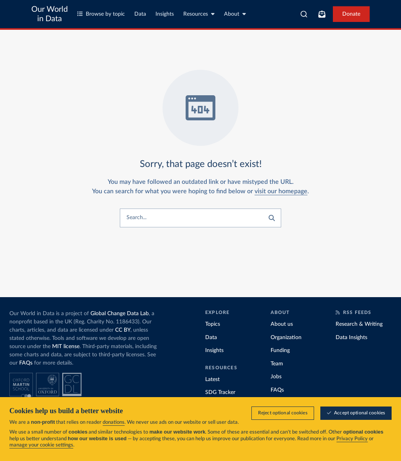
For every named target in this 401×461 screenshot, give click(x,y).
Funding (280, 350)
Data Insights (351, 337)
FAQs (26, 363)
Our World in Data (49, 14)
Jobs (276, 376)
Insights (164, 14)
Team (277, 364)
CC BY (122, 330)
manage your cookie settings (41, 445)
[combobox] (304, 14)
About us (282, 324)
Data (140, 14)
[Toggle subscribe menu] (322, 14)
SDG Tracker (220, 392)
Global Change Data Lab (119, 313)
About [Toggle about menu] (235, 14)
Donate (351, 14)
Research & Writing (359, 324)
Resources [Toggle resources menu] (199, 14)
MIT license (65, 346)
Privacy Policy (352, 438)
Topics (212, 324)
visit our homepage (281, 191)
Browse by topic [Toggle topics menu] (101, 14)
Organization (286, 337)
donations (114, 422)
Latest (212, 379)
